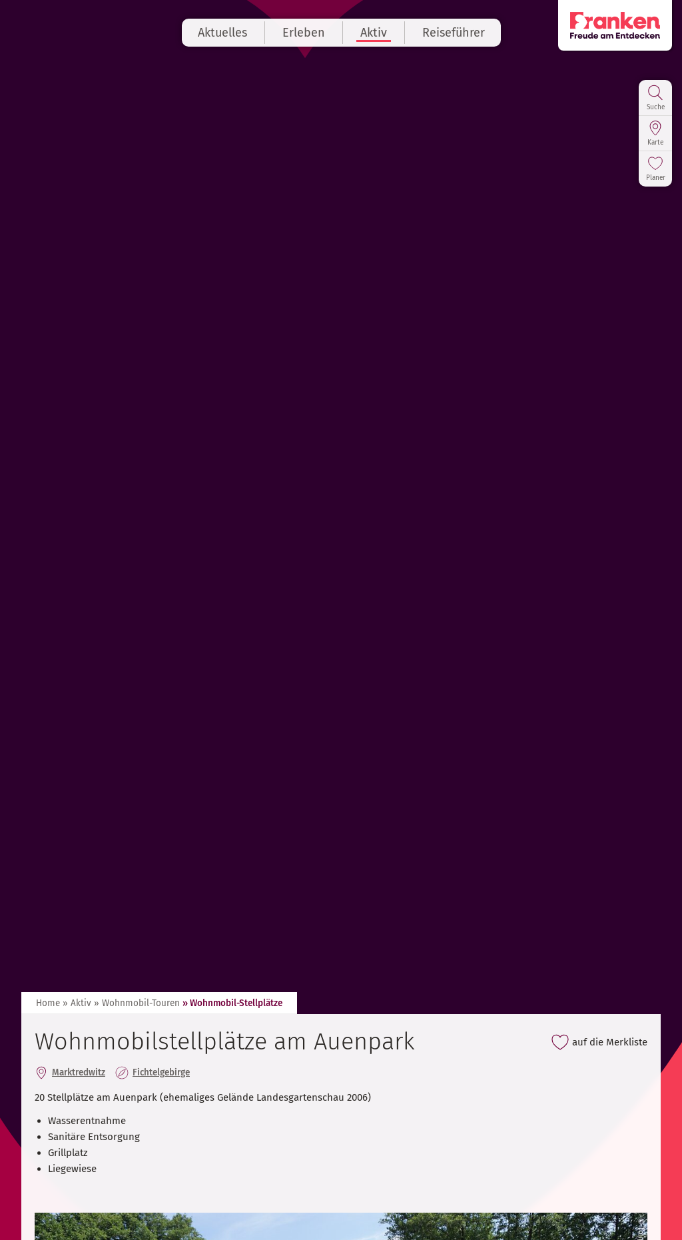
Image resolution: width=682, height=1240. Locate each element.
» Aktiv (77, 1003)
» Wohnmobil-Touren (137, 1003)
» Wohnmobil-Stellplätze (232, 1003)
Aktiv (373, 32)
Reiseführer (453, 32)
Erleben (303, 32)
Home (48, 1003)
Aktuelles (222, 32)
